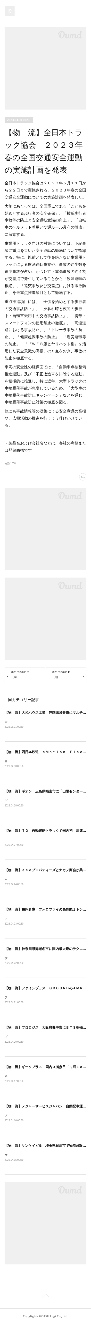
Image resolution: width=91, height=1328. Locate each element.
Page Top (45, 1300)
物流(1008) (11, 463)
